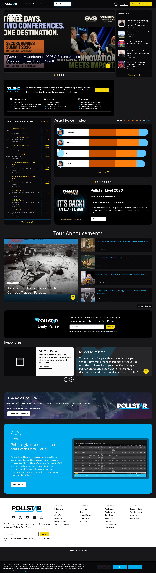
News (82, 512)
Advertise (133, 515)
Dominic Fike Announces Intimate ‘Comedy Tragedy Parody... (31, 290)
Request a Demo (136, 509)
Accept (135, 567)
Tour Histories (84, 518)
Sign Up (110, 327)
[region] (78, 567)
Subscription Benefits (141, 4)
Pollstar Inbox (135, 518)
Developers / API (111, 524)
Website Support (136, 512)
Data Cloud (109, 515)
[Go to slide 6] (106, 182)
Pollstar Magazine (86, 515)
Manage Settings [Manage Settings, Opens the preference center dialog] (104, 567)
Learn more (102, 90)
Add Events (109, 509)
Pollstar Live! (58, 509)
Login (124, 4)
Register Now (98, 219)
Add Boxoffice (110, 512)
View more (134, 75)
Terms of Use (113, 332)
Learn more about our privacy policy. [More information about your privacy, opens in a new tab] (17, 571)
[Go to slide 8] (110, 182)
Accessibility (109, 527)
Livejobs (108, 521)
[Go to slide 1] (55, 75)
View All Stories (144, 306)
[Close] (152, 566)
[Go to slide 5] (63, 75)
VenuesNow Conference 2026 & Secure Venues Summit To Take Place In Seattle (44, 58)
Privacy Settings (60, 521)
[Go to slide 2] (57, 75)
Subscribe (83, 509)
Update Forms (110, 518)
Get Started (18, 484)
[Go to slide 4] (61, 75)
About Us (57, 515)
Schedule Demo (63, 4)
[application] (103, 148)
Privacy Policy (101, 332)
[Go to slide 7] (108, 182)
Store (56, 512)
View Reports (45, 367)
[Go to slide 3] (59, 75)
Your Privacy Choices (61, 524)
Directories (84, 521)
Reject (120, 567)
